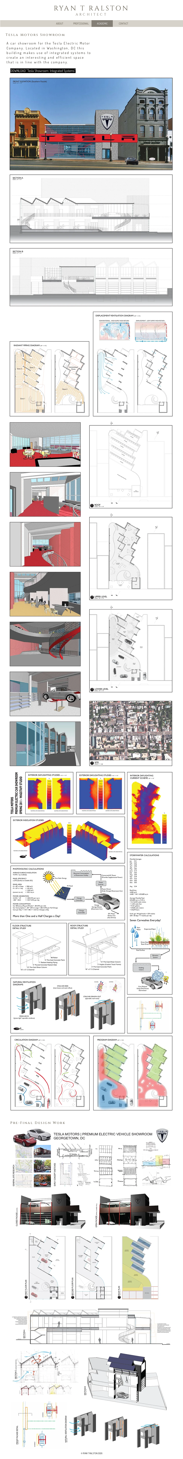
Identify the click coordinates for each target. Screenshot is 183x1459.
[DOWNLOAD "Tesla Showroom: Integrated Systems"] (43, 70)
